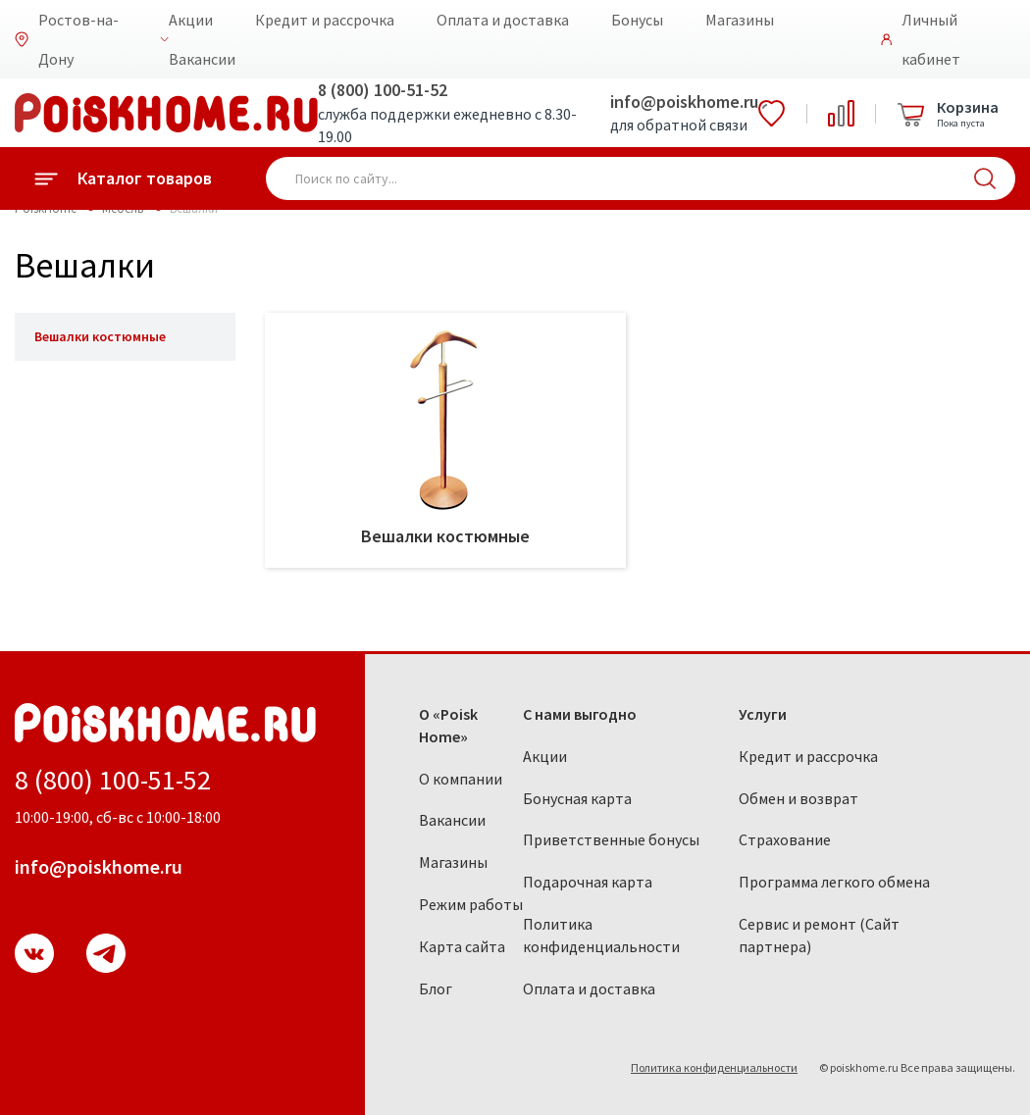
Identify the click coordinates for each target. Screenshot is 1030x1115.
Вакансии (202, 59)
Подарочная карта (587, 881)
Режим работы (471, 904)
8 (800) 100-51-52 (382, 89)
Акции (191, 19)
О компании (460, 778)
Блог (435, 988)
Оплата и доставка (503, 19)
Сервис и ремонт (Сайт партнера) (819, 935)
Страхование (785, 839)
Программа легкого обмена (834, 881)
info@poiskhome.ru (684, 101)
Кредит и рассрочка (324, 19)
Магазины (739, 19)
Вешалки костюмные (100, 336)
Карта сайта (462, 946)
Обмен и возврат (798, 798)
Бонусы (637, 19)
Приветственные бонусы (611, 839)
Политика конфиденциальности (601, 935)
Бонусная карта (577, 798)
